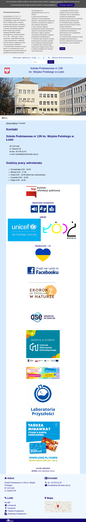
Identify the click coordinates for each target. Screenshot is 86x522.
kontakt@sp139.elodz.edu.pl (57, 485)
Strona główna (17, 57)
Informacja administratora (66, 57)
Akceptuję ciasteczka (66, 5)
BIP (7, 503)
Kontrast (55, 57)
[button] (2, 96)
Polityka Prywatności (14, 511)
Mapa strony (26, 57)
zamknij (62, 48)
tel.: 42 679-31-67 (53, 483)
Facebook (9, 508)
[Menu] (43, 117)
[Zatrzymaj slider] (43, 113)
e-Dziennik (10, 505)
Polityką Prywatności (56, 1)
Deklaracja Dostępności (15, 514)
